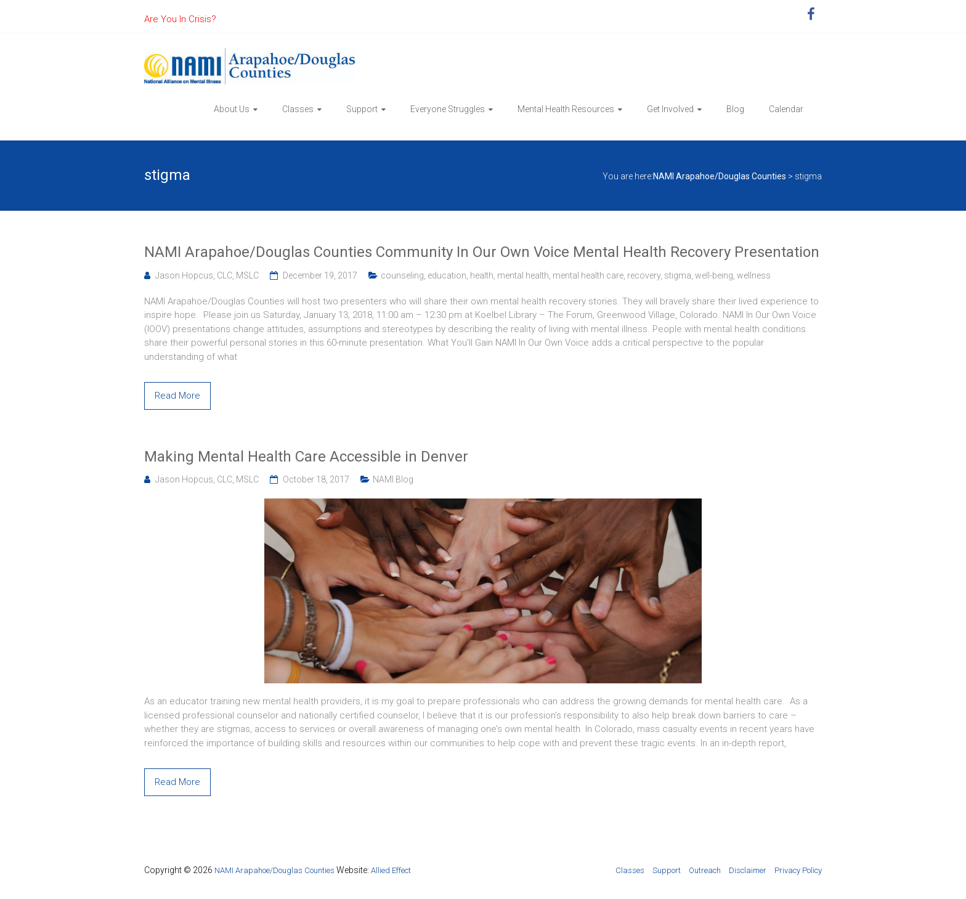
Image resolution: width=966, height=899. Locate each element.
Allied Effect (391, 870)
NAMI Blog (393, 479)
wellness (754, 275)
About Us (232, 109)
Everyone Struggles (447, 109)
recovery (643, 275)
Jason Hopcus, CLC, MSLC (207, 275)
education (447, 275)
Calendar (786, 109)
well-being (714, 275)
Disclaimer (747, 870)
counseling (402, 275)
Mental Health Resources (566, 109)
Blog (735, 109)
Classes (298, 109)
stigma (677, 275)
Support (362, 109)
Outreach (705, 870)
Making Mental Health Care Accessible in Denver (306, 456)
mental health (523, 275)
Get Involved (670, 109)
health (481, 275)
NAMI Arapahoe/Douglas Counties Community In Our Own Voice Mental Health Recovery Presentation (481, 252)
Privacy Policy (798, 870)
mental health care (588, 275)
